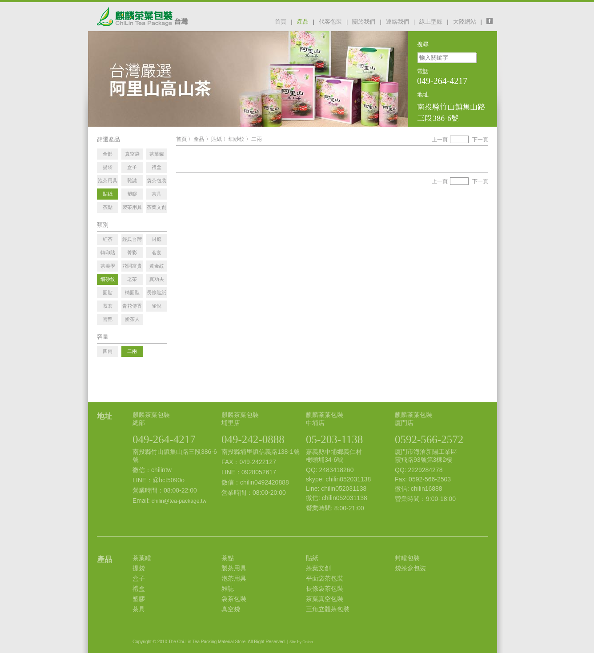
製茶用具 (233, 568)
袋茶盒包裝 (410, 568)
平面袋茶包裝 (324, 578)
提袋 (138, 568)
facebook (491, 21)
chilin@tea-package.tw (179, 501)
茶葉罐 (141, 557)
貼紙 (216, 139)
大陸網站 (464, 21)
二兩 (256, 139)
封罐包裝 (407, 557)
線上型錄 (430, 21)
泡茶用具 (233, 578)
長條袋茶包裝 (324, 588)
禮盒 (138, 588)
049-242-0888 (253, 439)
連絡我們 (397, 21)
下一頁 (480, 139)
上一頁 (440, 139)
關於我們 (363, 21)
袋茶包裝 (233, 598)
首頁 (280, 21)
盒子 (138, 578)
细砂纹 (237, 139)
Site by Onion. (301, 642)
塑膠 (138, 598)
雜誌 (227, 588)
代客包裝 (330, 21)
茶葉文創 (318, 568)
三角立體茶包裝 (327, 609)
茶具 (138, 609)
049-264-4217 (164, 439)
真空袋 (230, 609)
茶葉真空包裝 (324, 598)
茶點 (227, 557)
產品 (303, 21)
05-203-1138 (334, 439)
